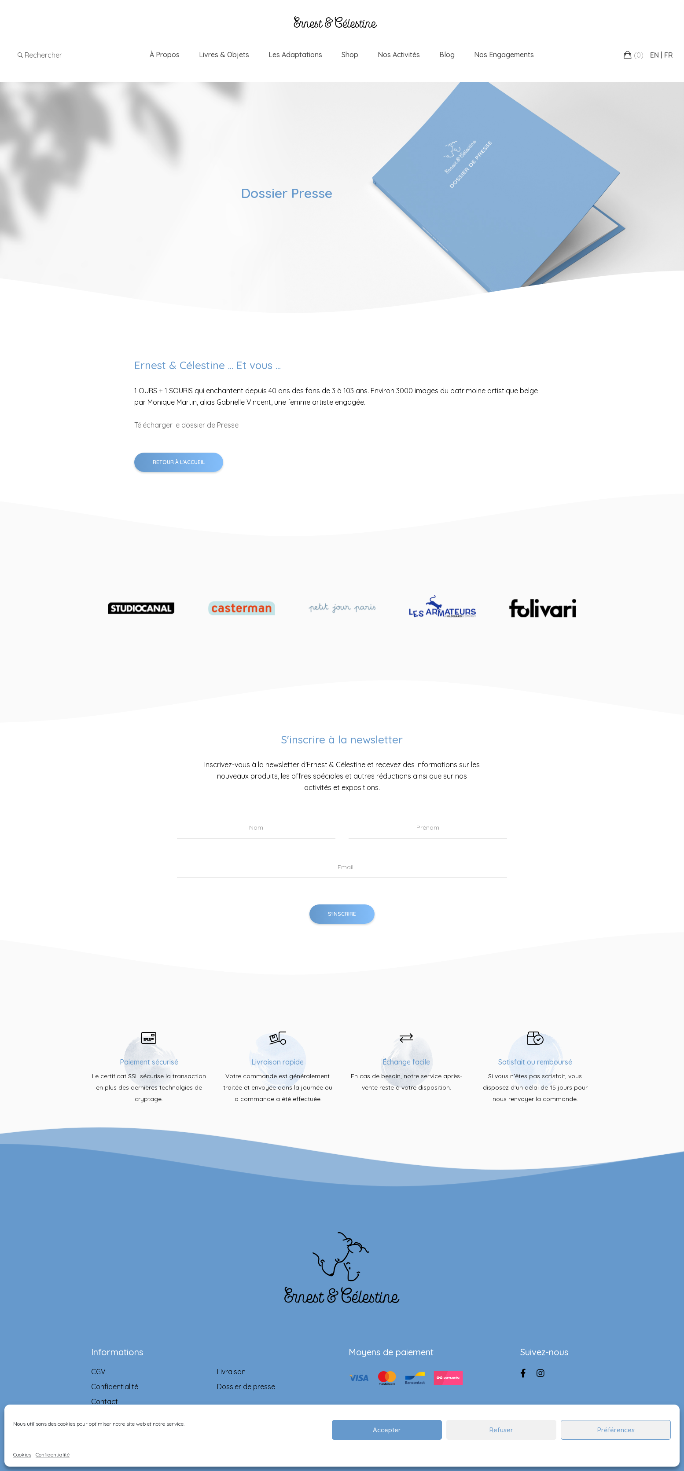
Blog (447, 54)
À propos (165, 54)
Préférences (616, 1430)
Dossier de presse (246, 1386)
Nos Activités (399, 54)
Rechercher (40, 55)
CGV (98, 1371)
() (639, 55)
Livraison (231, 1371)
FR (668, 55)
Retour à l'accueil (179, 462)
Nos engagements (504, 54)
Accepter (387, 1430)
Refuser (501, 1430)
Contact (104, 1401)
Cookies (22, 1454)
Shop (350, 54)
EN (654, 55)
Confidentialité (53, 1454)
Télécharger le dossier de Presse (186, 425)
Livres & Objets (224, 54)
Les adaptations (295, 54)
